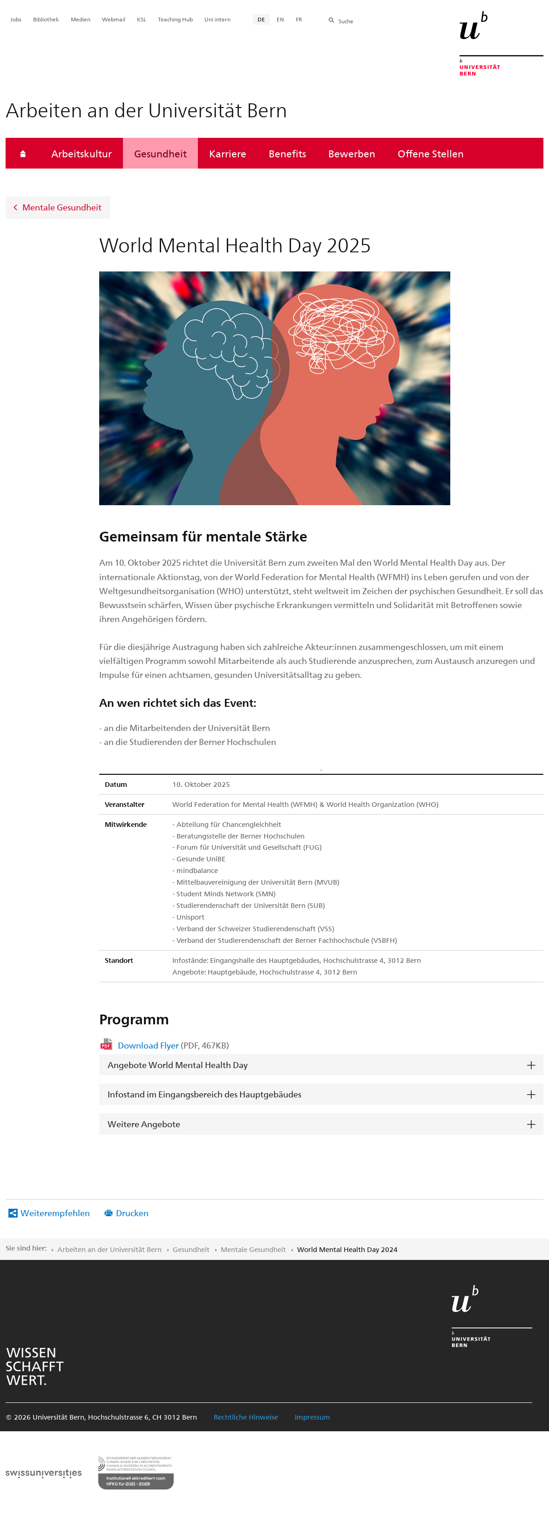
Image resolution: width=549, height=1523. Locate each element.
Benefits (287, 153)
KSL (141, 19)
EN (280, 19)
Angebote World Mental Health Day (178, 1064)
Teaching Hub (175, 19)
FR (299, 19)
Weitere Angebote (144, 1124)
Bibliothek (46, 19)
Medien (80, 19)
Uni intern (217, 19)
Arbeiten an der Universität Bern (109, 1249)
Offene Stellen (431, 153)
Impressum (312, 1416)
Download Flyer (173, 1045)
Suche (346, 21)
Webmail (113, 19)
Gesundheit (160, 153)
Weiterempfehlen (55, 1212)
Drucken (132, 1212)
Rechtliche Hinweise (246, 1416)
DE (261, 19)
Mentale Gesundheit (62, 207)
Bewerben (351, 153)
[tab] (321, 1065)
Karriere (227, 153)
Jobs (15, 19)
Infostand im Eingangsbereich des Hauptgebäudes (204, 1094)
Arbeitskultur (81, 153)
